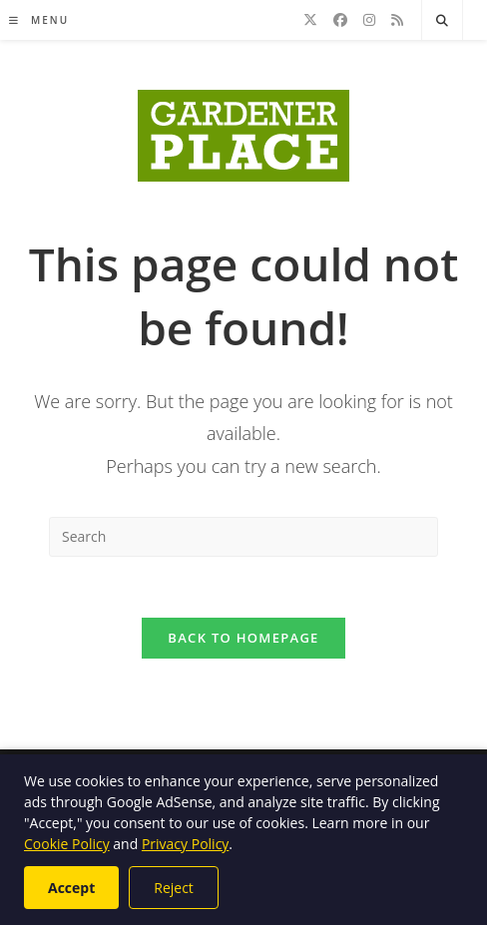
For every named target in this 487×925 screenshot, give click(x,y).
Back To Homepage (243, 638)
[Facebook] (340, 20)
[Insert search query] (243, 537)
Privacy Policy (185, 843)
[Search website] (442, 21)
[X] (310, 20)
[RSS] (397, 20)
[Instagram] (369, 20)
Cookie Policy (67, 843)
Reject (174, 887)
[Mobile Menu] (39, 20)
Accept (71, 887)
